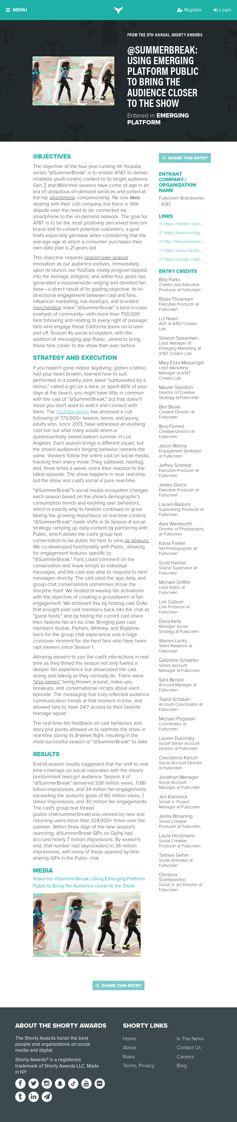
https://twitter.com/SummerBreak (193, 224)
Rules (129, 1057)
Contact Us (189, 1048)
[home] (118, 10)
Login (222, 10)
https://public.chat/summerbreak (193, 259)
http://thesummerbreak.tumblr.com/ (196, 242)
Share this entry (185, 158)
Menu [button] (16, 10)
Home (129, 1039)
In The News (190, 1039)
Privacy (146, 1066)
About (129, 1048)
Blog (182, 1066)
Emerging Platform (158, 119)
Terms (129, 1066)
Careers (185, 1057)
